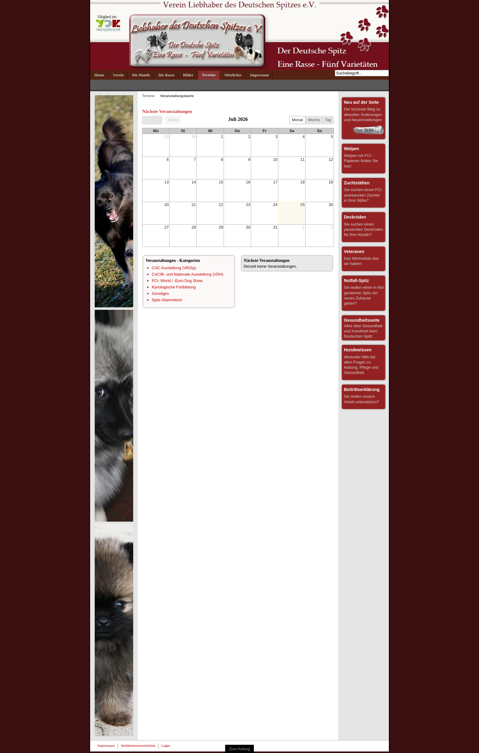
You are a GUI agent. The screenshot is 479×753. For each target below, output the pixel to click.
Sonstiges (160, 293)
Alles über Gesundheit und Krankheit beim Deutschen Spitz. (363, 328)
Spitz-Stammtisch (167, 300)
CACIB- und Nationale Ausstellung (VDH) (187, 274)
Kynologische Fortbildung (174, 287)
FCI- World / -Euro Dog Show (177, 280)
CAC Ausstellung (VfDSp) (174, 268)
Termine (148, 96)
